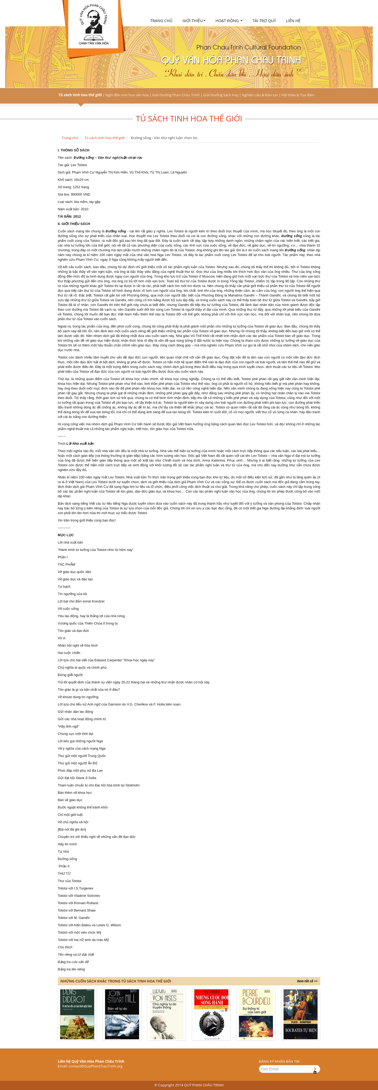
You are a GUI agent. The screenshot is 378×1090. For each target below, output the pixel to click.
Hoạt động (229, 20)
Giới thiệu (194, 20)
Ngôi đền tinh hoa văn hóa (127, 95)
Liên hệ (293, 20)
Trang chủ (161, 20)
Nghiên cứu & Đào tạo (260, 95)
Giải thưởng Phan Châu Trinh (176, 95)
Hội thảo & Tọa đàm (297, 95)
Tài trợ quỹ (264, 20)
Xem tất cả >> (307, 981)
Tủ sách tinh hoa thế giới (80, 95)
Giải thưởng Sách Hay (220, 95)
